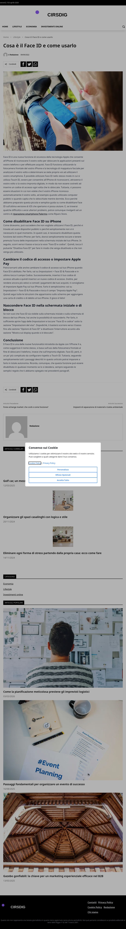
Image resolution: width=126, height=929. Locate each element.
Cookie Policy (35, 463)
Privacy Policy (49, 463)
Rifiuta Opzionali (63, 475)
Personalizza (63, 469)
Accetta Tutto (63, 480)
